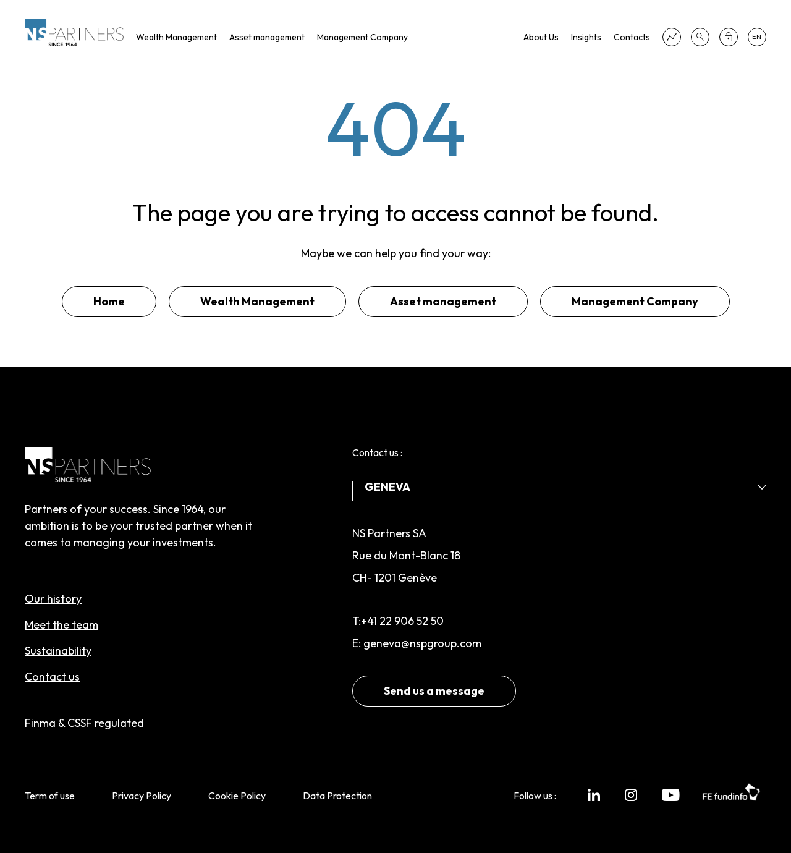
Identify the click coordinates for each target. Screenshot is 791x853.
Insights (586, 37)
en (757, 36)
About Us (541, 37)
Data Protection (337, 795)
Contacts (632, 37)
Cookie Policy (237, 795)
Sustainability (58, 650)
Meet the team (61, 624)
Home (109, 301)
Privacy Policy (141, 795)
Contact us (52, 676)
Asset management (267, 37)
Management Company (362, 37)
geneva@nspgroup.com (422, 643)
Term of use (50, 795)
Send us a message (434, 691)
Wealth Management (176, 37)
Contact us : (377, 452)
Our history (53, 599)
